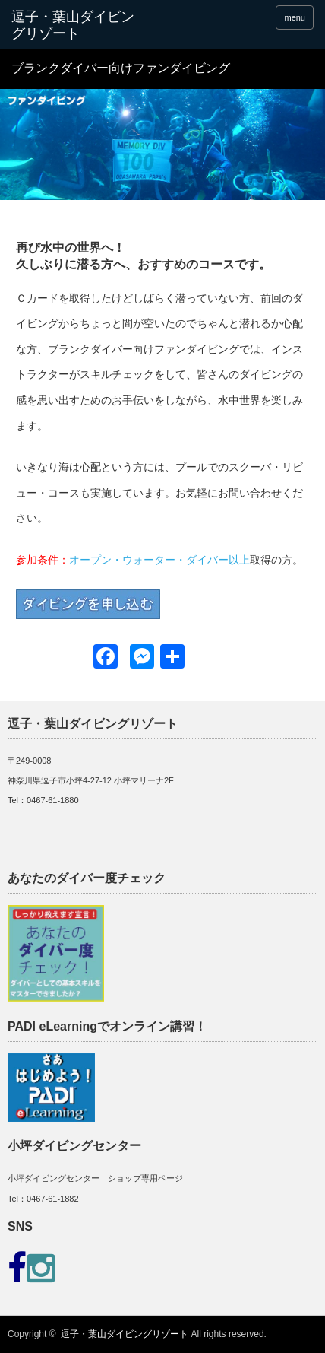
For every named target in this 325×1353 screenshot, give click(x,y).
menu (294, 17)
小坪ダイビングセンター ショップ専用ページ (95, 1178)
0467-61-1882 (53, 1198)
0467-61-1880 (53, 800)
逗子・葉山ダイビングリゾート (124, 1334)
